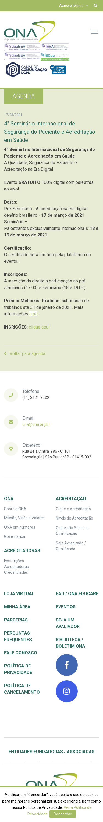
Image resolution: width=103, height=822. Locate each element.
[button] (95, 5)
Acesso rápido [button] (71, 5)
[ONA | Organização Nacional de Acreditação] (51, 784)
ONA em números (19, 527)
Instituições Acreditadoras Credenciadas (16, 567)
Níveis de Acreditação (74, 518)
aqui (33, 313)
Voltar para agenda (24, 353)
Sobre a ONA (15, 509)
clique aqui (39, 327)
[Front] (29, 31)
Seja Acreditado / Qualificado (71, 546)
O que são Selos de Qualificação (72, 531)
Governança (14, 536)
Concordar (63, 814)
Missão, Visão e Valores (24, 518)
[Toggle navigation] (94, 31)
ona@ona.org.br (36, 424)
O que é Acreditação (73, 509)
